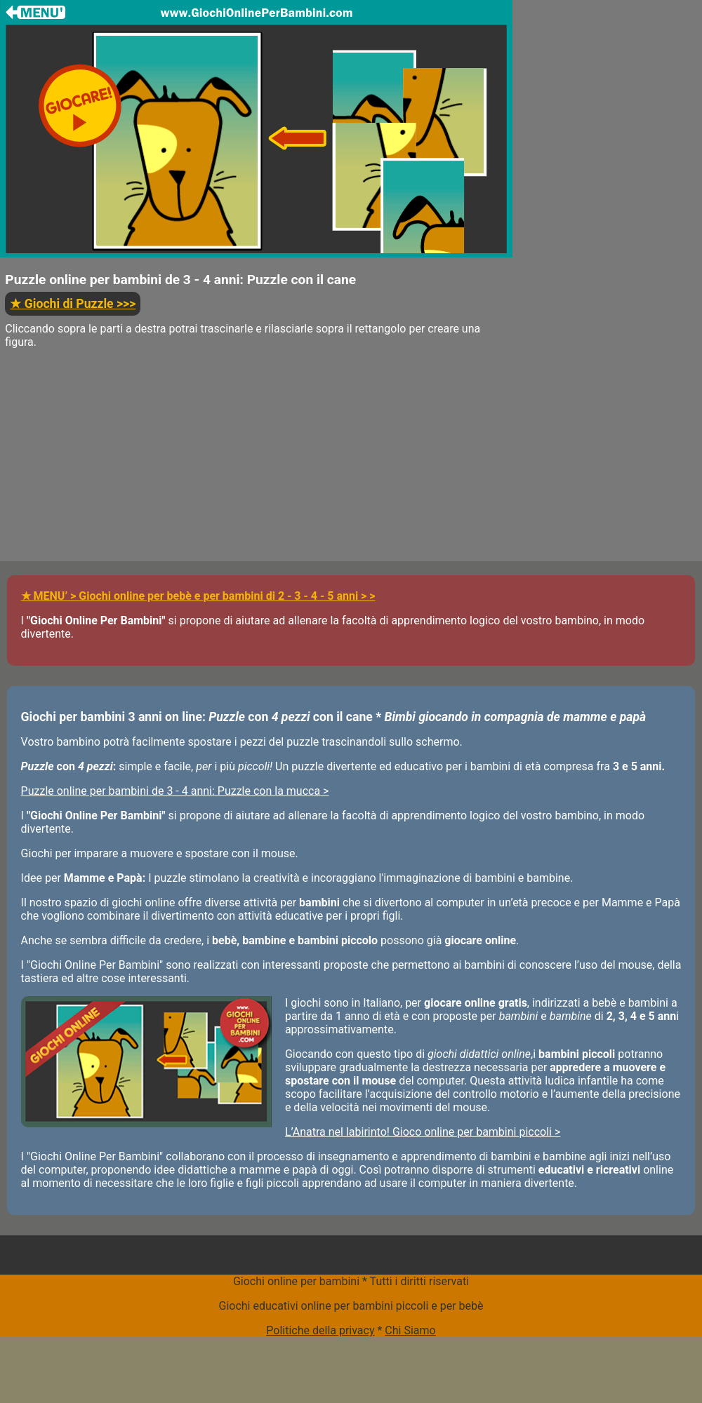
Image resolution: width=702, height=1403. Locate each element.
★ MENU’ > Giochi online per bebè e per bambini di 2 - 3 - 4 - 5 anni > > (198, 596)
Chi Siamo (410, 1330)
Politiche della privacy (320, 1330)
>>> (72, 304)
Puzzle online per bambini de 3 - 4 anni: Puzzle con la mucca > (175, 791)
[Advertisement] (256, 463)
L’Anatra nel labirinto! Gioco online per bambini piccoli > (422, 1132)
